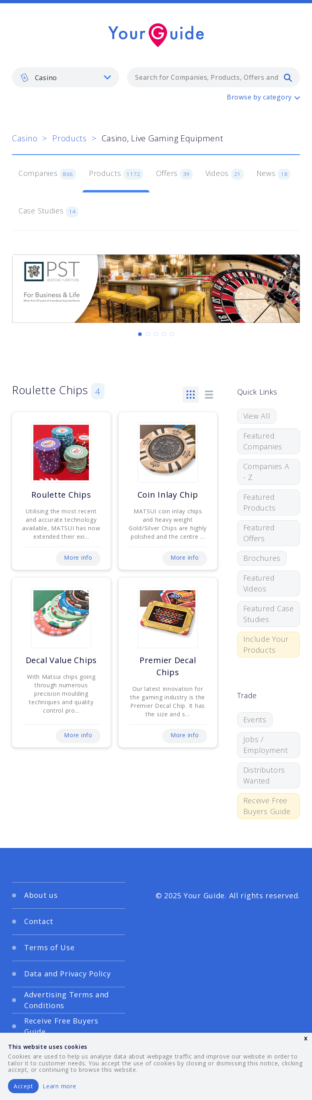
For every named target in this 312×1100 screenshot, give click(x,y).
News (274, 174)
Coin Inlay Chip (168, 494)
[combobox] (213, 77)
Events (255, 719)
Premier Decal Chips (168, 666)
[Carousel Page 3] (156, 334)
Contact (38, 921)
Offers (174, 174)
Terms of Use (49, 947)
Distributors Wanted (264, 775)
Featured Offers (259, 533)
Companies (47, 174)
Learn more (59, 1086)
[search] (288, 77)
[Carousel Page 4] (164, 334)
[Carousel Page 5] (172, 334)
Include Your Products (266, 644)
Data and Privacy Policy (67, 973)
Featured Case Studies (268, 614)
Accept (23, 1086)
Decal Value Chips (61, 660)
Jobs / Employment (265, 744)
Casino (24, 138)
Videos (224, 174)
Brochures (262, 558)
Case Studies (48, 211)
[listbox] (65, 77)
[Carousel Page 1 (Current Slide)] (140, 334)
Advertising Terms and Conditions (66, 1000)
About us (41, 895)
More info (78, 557)
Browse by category (259, 97)
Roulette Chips (61, 494)
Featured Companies (262, 441)
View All (257, 416)
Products (69, 138)
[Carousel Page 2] (148, 334)
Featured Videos (259, 583)
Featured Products (259, 502)
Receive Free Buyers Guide (267, 806)
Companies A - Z (266, 471)
